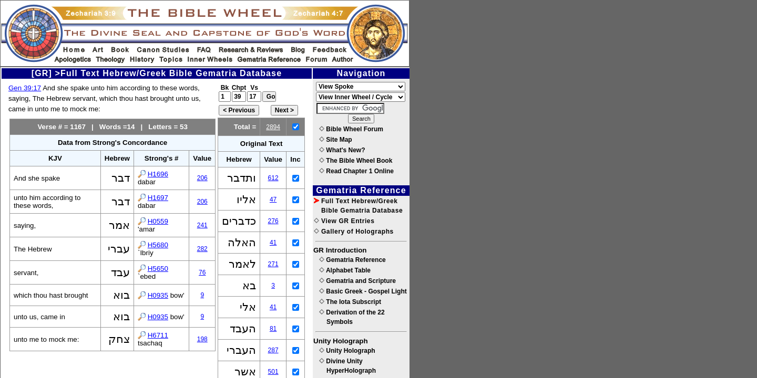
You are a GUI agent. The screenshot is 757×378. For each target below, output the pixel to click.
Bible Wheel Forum (351, 129)
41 (273, 242)
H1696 (158, 174)
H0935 (158, 295)
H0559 (158, 221)
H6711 (158, 335)
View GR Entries (344, 221)
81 (273, 328)
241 (202, 225)
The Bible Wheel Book (355, 160)
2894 (273, 127)
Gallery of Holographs (354, 231)
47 (273, 199)
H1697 (158, 198)
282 (202, 249)
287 (273, 350)
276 (273, 221)
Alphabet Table (345, 270)
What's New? (342, 150)
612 (273, 178)
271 (273, 264)
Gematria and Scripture (357, 281)
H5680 (158, 245)
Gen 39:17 (24, 88)
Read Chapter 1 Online (356, 171)
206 (202, 178)
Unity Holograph (347, 350)
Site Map (335, 139)
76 (202, 272)
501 (273, 371)
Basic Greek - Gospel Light (363, 291)
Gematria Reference (352, 260)
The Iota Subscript (350, 302)
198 (202, 339)
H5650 (158, 268)
